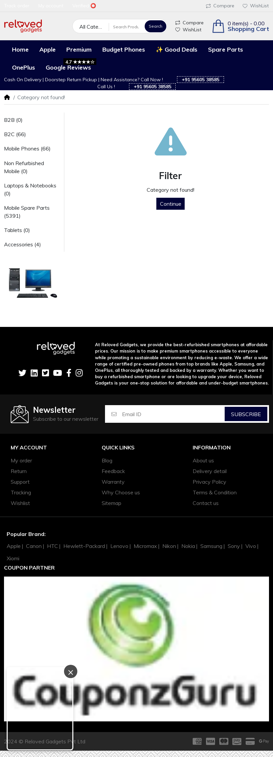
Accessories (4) (22, 244)
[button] (240, 26)
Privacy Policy (209, 481)
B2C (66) (15, 134)
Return (19, 471)
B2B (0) (13, 120)
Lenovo (119, 546)
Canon (34, 546)
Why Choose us (121, 492)
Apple (14, 546)
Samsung (211, 546)
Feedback (113, 471)
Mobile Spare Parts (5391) (27, 211)
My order (21, 460)
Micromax (145, 546)
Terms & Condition (215, 492)
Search (155, 26)
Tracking (21, 492)
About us (203, 460)
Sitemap (111, 503)
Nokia (188, 546)
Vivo (250, 546)
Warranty (113, 481)
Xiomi (13, 558)
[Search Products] (126, 27)
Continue (170, 203)
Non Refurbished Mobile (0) (24, 167)
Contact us (206, 503)
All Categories (94, 26)
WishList (256, 6)
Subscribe (246, 414)
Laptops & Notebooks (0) (30, 189)
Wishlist (20, 503)
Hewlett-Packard (84, 546)
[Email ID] (172, 414)
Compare (220, 6)
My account (29, 447)
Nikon (169, 546)
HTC (52, 546)
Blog (107, 460)
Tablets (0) (17, 230)
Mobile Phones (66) (27, 148)
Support (20, 481)
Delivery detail (210, 471)
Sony (234, 546)
